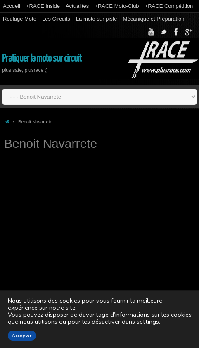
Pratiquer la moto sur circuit (41, 58)
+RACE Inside (43, 6)
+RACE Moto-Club (117, 6)
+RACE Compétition (169, 6)
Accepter (22, 336)
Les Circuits (56, 19)
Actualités (77, 6)
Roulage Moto (19, 19)
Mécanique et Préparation (154, 19)
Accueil (11, 6)
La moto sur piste (96, 19)
